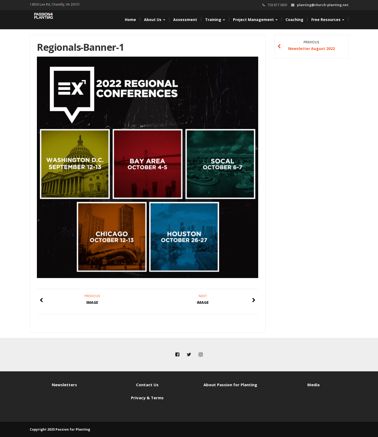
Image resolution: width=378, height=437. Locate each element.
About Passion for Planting (230, 384)
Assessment (185, 19)
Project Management (255, 19)
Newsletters (64, 384)
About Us (154, 19)
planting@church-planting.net (323, 5)
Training (215, 19)
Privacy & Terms (147, 397)
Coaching (294, 19)
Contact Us (147, 384)
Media (313, 384)
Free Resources (327, 19)
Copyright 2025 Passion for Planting (60, 429)
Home (130, 19)
